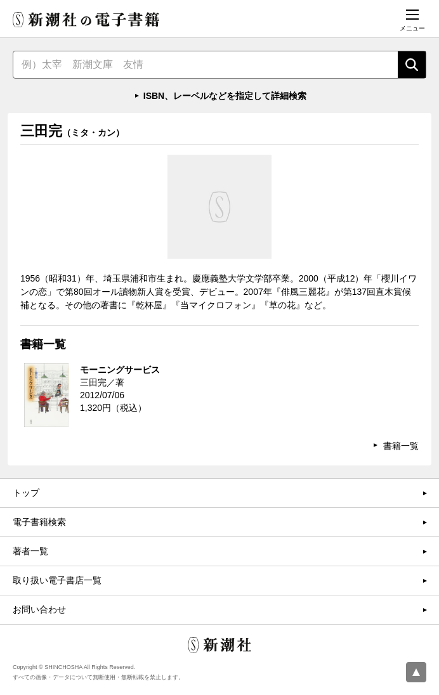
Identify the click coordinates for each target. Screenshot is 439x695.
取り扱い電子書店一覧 (57, 580)
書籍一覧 (401, 446)
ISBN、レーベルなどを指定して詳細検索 (224, 96)
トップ (26, 493)
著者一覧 (30, 551)
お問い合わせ (39, 609)
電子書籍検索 (39, 522)
